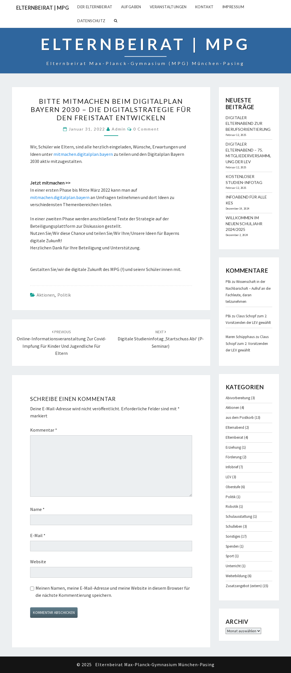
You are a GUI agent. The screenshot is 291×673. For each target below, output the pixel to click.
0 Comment (146, 129)
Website (38, 561)
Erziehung (233, 447)
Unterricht (233, 566)
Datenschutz (91, 20)
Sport (230, 556)
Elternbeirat (234, 437)
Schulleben (234, 526)
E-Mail (37, 535)
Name (37, 509)
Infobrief (232, 467)
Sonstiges (233, 536)
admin (119, 129)
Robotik (232, 506)
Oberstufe (233, 486)
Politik (64, 295)
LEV (228, 477)
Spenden (232, 546)
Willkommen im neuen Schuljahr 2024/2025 (244, 223)
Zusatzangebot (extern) (244, 585)
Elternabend (235, 427)
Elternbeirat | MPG (42, 8)
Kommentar (43, 430)
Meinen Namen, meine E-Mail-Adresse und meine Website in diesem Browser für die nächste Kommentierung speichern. (113, 591)
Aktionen (46, 295)
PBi (228, 281)
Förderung (234, 457)
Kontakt (204, 7)
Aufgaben (131, 7)
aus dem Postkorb (240, 417)
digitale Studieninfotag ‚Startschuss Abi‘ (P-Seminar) (161, 339)
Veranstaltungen (168, 7)
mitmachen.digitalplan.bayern (83, 154)
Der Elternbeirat (94, 7)
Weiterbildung (236, 575)
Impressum (233, 7)
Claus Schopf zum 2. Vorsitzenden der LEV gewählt (247, 343)
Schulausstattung (239, 516)
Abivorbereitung (238, 397)
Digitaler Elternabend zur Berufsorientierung (248, 123)
